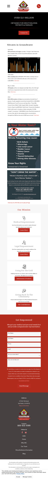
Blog (24, 453)
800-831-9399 (24, 425)
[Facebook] (22, 432)
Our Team (24, 446)
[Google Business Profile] (26, 432)
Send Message (24, 386)
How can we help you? (13, 359)
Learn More (24, 230)
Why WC (24, 443)
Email (9, 349)
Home (24, 439)
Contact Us (23, 33)
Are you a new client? (13, 354)
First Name (10, 333)
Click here (16, 80)
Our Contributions (24, 304)
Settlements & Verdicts (24, 278)
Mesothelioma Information (24, 450)
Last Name (10, 338)
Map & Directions (24, 405)
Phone (9, 343)
